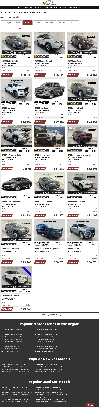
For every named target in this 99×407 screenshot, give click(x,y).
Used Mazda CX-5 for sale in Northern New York (48, 392)
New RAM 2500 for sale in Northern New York (47, 364)
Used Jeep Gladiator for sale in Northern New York (15, 399)
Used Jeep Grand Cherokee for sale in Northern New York (51, 394)
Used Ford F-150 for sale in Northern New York (14, 401)
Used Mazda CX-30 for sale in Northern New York (15, 394)
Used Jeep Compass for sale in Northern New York (15, 397)
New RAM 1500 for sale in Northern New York (14, 364)
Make (18, 23)
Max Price (62, 23)
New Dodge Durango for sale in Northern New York (15, 374)
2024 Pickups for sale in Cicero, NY (45, 339)
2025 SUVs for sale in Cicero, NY (44, 332)
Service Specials (50, 7)
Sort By (74, 23)
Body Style (7, 23)
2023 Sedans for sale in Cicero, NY (44, 344)
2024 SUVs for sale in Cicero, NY (44, 337)
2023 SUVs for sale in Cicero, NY (44, 341)
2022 (27, 23)
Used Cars (38, 7)
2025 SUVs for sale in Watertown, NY (11, 334)
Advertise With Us (74, 7)
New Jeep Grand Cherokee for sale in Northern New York (51, 367)
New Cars (28, 7)
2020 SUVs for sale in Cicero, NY (10, 351)
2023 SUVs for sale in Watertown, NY (11, 341)
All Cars (20, 7)
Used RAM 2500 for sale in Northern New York (48, 387)
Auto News (63, 7)
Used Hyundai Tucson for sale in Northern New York (49, 399)
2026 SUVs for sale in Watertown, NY (11, 329)
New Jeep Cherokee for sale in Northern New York (15, 369)
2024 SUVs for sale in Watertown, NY (11, 337)
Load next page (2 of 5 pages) (49, 315)
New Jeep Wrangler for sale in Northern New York (48, 369)
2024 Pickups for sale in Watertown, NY (12, 339)
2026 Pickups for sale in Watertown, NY (46, 329)
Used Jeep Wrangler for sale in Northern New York (49, 397)
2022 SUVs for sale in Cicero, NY (10, 346)
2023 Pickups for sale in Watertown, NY (12, 344)
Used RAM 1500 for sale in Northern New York (14, 387)
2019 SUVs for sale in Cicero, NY (44, 351)
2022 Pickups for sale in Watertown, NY (46, 346)
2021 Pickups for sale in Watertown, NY (46, 348)
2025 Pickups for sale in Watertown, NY (46, 334)
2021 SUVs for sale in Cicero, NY (10, 348)
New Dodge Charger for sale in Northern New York (49, 371)
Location (38, 23)
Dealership (50, 23)
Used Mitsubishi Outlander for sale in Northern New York (16, 392)
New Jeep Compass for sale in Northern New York (15, 371)
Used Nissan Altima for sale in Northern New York (48, 389)
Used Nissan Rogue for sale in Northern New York (15, 389)
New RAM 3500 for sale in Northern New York (14, 367)
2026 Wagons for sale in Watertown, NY (12, 332)
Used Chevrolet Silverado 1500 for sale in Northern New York (50, 402)
